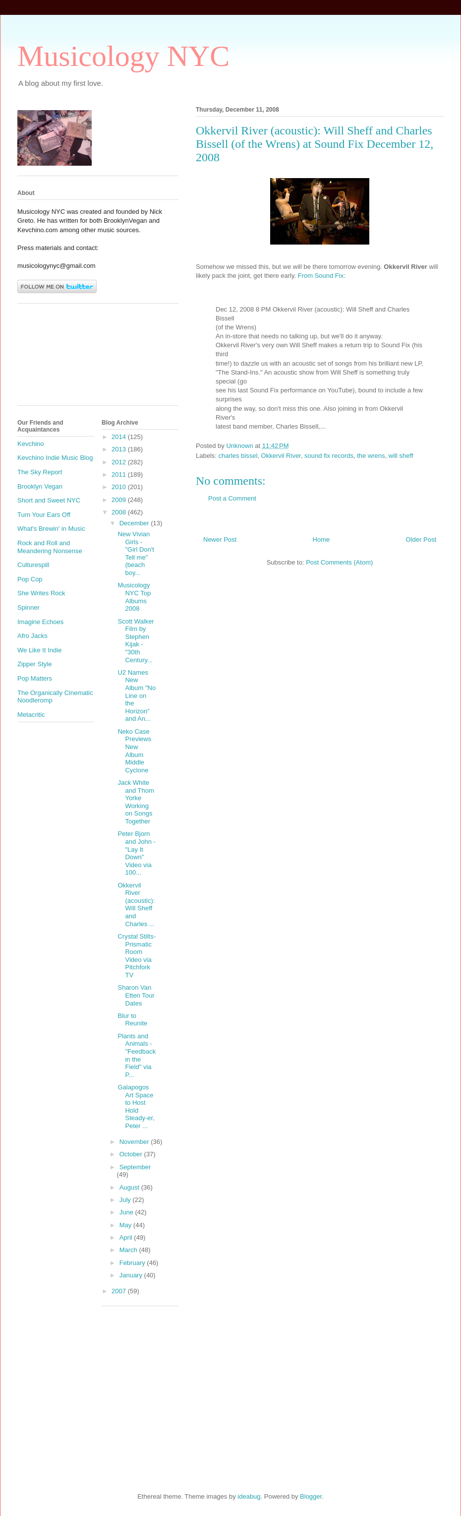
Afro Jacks (32, 635)
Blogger (311, 1496)
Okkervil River (281, 455)
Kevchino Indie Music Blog (55, 457)
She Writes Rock (41, 593)
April (126, 1237)
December (135, 523)
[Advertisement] (62, 358)
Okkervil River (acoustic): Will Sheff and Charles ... (136, 905)
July (126, 1199)
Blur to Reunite (132, 1019)
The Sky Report (39, 472)
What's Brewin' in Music (51, 528)
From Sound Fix (321, 275)
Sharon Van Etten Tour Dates (135, 995)
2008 (120, 512)
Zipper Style (34, 664)
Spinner (28, 607)
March (129, 1250)
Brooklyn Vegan (39, 486)
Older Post (421, 539)
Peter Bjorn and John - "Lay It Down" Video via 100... (136, 853)
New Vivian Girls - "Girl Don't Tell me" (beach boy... (135, 553)
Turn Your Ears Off (43, 514)
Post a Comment (232, 498)
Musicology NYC (123, 56)
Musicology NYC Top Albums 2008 (134, 596)
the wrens (371, 455)
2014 (120, 437)
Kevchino (30, 443)
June (127, 1212)
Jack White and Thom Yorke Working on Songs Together (135, 802)
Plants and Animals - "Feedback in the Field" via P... (136, 1055)
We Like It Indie (39, 650)
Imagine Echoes (40, 622)
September (135, 1167)
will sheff (401, 455)
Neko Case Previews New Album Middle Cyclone (134, 751)
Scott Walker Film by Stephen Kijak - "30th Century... (135, 641)
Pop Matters (34, 678)
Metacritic (31, 714)
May (126, 1225)
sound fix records (328, 455)
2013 (120, 449)
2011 (120, 474)
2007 (120, 1291)
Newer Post (219, 539)
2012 (120, 462)
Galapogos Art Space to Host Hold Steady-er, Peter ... (135, 1106)
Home (321, 539)
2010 (120, 487)
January (131, 1275)
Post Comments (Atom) (339, 562)
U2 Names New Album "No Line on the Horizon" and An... (136, 696)
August (130, 1187)
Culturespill (33, 564)
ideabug (248, 1496)
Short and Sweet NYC (48, 500)
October (131, 1154)
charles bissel (238, 455)
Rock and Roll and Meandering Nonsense (49, 547)
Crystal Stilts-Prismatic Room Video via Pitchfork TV (136, 956)
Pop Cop (30, 579)
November (135, 1141)
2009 (120, 500)
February (133, 1262)
